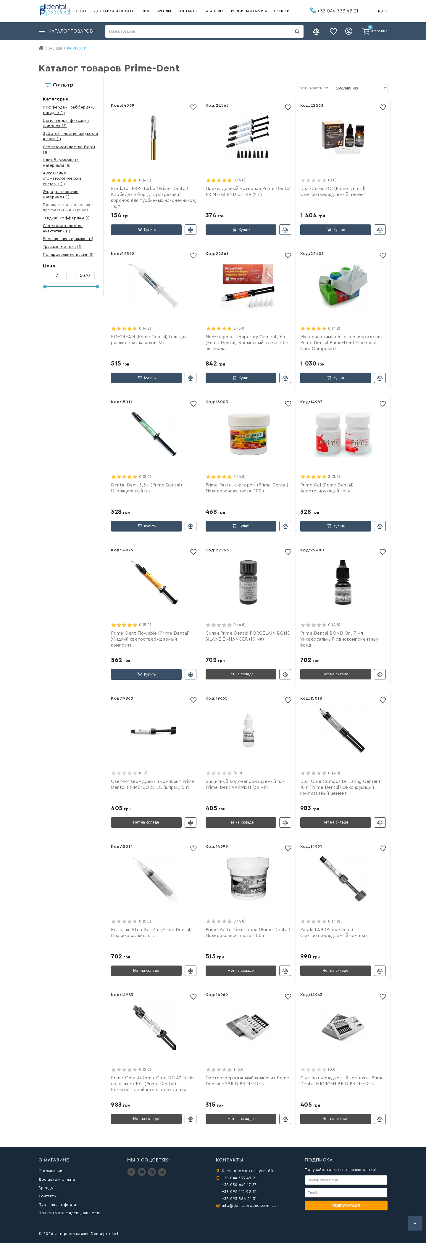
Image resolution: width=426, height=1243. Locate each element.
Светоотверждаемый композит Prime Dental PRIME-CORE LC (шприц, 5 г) (153, 784)
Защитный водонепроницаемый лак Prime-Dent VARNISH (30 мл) (245, 784)
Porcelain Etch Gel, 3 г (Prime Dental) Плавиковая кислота (151, 933)
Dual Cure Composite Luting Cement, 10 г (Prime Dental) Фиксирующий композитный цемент (341, 787)
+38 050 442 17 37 (239, 1185)
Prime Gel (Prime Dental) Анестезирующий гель (327, 488)
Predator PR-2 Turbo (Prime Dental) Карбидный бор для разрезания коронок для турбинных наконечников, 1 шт (153, 197)
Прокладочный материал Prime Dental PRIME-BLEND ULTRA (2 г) (248, 191)
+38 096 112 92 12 (239, 1191)
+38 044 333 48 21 (334, 10)
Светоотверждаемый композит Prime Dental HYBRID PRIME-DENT (247, 1081)
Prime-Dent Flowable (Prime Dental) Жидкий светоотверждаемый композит (150, 639)
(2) (68, 254)
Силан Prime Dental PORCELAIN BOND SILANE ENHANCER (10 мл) (248, 636)
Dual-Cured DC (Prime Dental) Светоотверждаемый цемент (333, 191)
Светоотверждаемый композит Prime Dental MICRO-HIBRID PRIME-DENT (342, 1081)
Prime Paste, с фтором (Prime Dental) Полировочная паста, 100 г (247, 488)
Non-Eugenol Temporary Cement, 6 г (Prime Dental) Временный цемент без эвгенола (248, 343)
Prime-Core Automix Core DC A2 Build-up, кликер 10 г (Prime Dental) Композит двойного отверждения (153, 1084)
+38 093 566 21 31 (239, 1199)
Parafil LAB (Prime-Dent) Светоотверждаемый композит (335, 933)
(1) (62, 178)
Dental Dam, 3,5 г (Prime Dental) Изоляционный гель (146, 488)
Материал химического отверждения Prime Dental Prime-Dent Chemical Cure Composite (341, 343)
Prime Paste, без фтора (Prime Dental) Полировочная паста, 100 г (248, 933)
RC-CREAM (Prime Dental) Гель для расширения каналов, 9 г (149, 340)
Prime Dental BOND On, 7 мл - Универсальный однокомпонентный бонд (339, 639)
